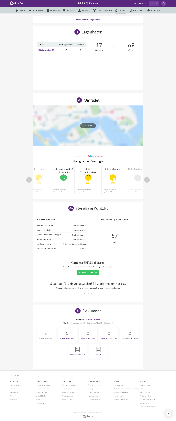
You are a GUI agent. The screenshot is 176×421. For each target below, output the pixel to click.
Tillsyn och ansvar (68, 392)
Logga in (154, 3)
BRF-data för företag (121, 392)
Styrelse (97, 319)
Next (147, 180)
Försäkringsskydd (68, 389)
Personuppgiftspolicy (147, 399)
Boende (89, 319)
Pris (11, 396)
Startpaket (14, 399)
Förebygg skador (68, 396)
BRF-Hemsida (14, 392)
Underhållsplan (41, 396)
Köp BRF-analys (119, 385)
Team (142, 389)
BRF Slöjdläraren (88, 3)
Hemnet (13, 389)
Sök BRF (15, 375)
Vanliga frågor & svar (121, 399)
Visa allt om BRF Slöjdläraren (88, 19)
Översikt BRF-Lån (94, 385)
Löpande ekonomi (42, 389)
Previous (29, 180)
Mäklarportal (118, 396)
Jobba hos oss (145, 392)
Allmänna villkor (145, 396)
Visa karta (88, 126)
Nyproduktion (93, 396)
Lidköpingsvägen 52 (46, 50)
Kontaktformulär (88, 273)
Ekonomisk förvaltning (43, 385)
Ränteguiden (92, 389)
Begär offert (40, 403)
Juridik (38, 399)
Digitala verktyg (41, 392)
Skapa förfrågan (67, 399)
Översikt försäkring (69, 385)
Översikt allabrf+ (16, 385)
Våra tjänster (139, 3)
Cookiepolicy (144, 403)
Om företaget (145, 385)
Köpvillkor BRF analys (147, 407)
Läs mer (88, 294)
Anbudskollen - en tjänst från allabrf (126, 389)
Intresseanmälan (94, 399)
